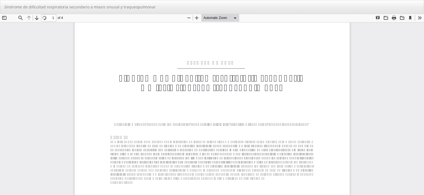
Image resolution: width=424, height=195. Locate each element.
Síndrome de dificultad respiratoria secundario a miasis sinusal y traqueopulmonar (80, 6)
